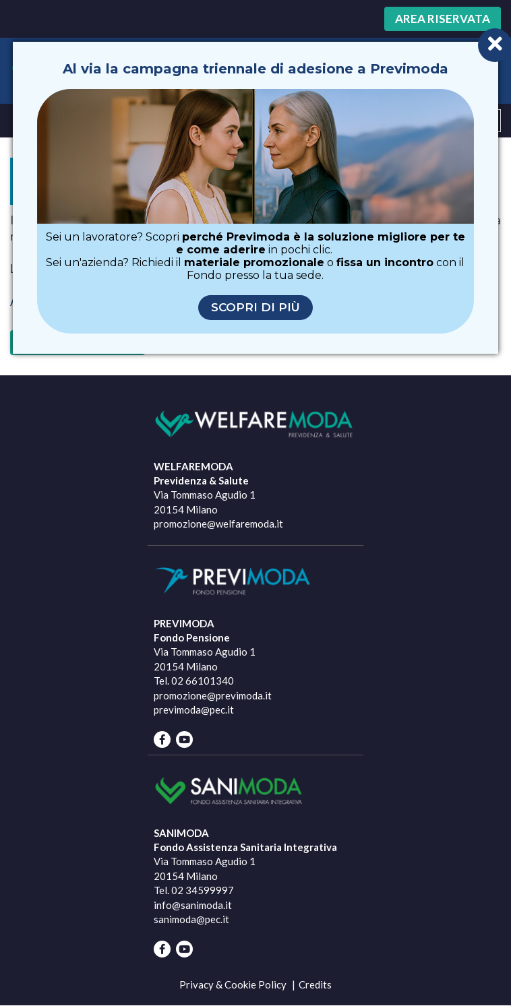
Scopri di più (255, 307)
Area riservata (442, 18)
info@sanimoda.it (193, 905)
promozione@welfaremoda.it (218, 523)
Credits (315, 984)
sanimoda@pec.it (191, 919)
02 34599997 (202, 890)
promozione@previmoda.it (213, 695)
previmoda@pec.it (194, 709)
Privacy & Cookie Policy (233, 984)
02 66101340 (202, 680)
